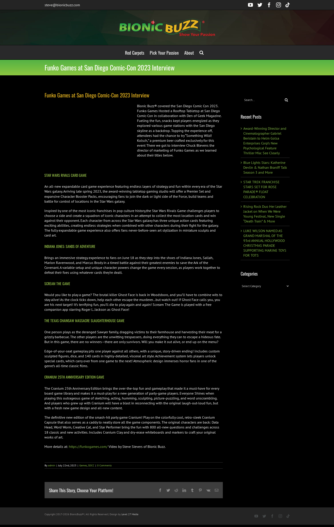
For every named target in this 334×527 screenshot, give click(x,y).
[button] (201, 52)
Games (83, 465)
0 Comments (104, 465)
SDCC (91, 465)
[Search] (286, 100)
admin (51, 465)
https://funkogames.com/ (88, 446)
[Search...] (262, 100)
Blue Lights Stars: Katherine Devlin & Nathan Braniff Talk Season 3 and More (265, 167)
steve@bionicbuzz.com (62, 5)
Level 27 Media (129, 514)
